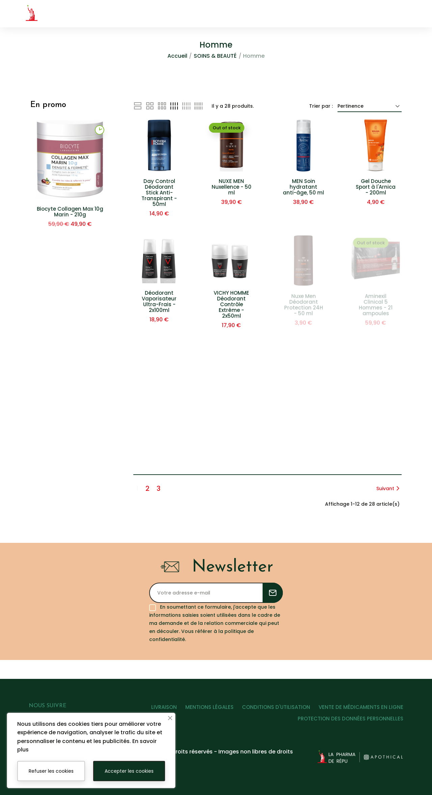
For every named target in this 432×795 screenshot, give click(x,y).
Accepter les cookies (129, 771)
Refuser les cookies (51, 771)
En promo (48, 105)
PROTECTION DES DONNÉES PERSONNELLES (350, 720)
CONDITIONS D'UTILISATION (273, 709)
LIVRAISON (155, 709)
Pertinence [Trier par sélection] (370, 106)
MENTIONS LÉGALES (203, 709)
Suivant (389, 488)
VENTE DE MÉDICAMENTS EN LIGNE (361, 709)
